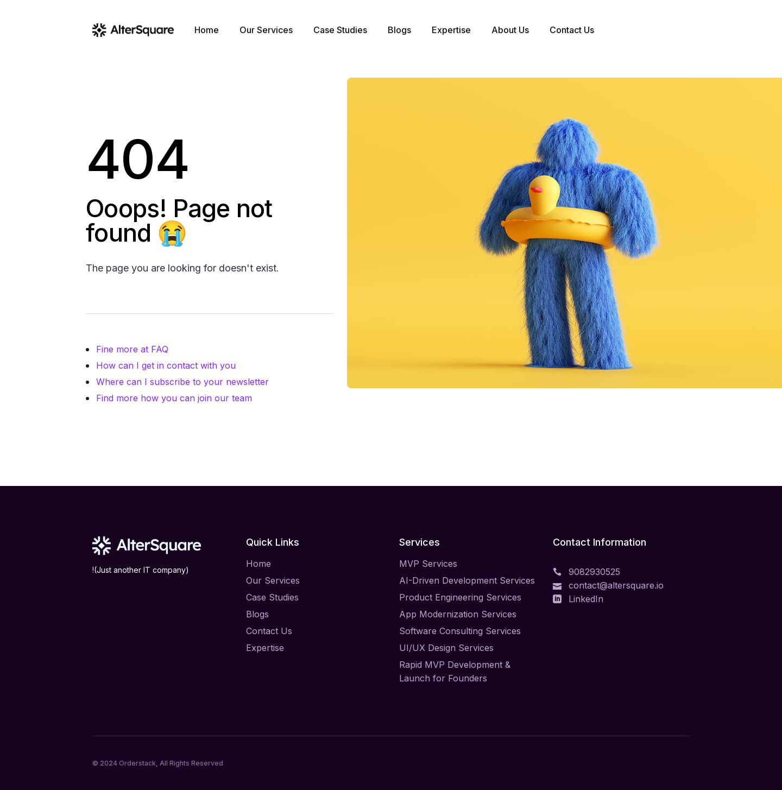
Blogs (257, 614)
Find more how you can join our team (174, 398)
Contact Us (269, 630)
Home (258, 563)
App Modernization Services (457, 614)
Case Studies (272, 597)
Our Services (273, 580)
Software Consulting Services (460, 630)
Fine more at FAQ (132, 349)
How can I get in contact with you (166, 365)
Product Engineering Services (460, 597)
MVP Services (428, 563)
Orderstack (137, 763)
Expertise (265, 647)
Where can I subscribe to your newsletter (182, 381)
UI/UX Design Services (446, 647)
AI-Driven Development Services (467, 580)
